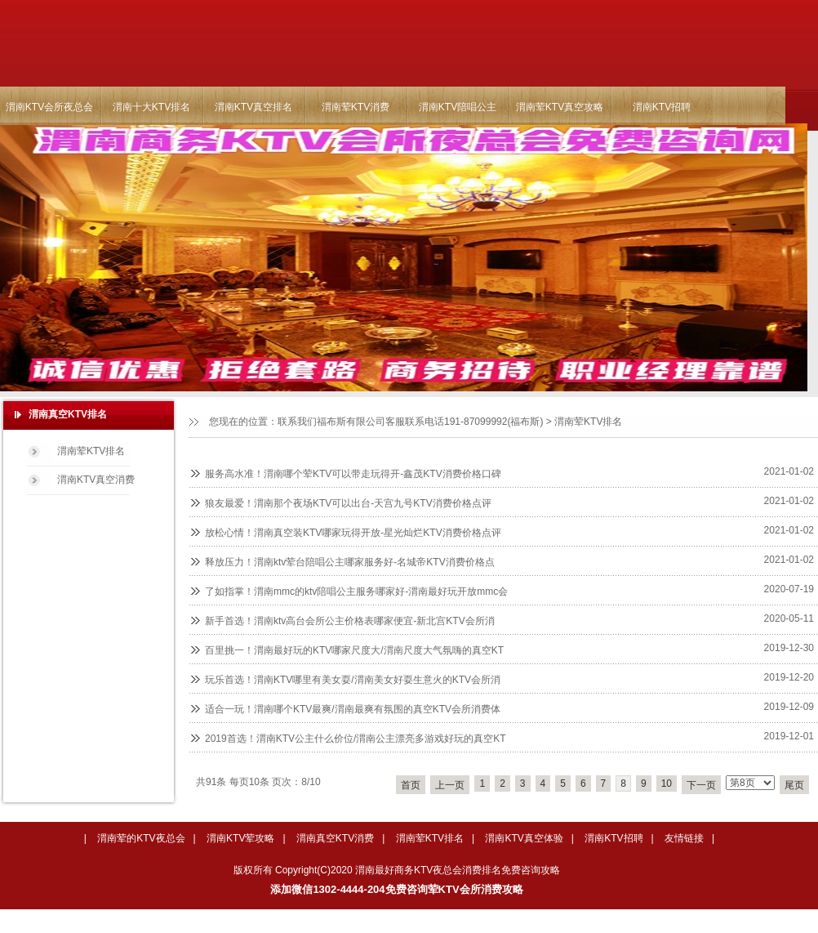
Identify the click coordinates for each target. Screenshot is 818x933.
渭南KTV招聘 (662, 107)
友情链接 (684, 838)
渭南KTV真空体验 (523, 838)
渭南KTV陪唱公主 (457, 107)
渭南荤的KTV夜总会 (140, 838)
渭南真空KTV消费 (335, 838)
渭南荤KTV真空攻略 (559, 107)
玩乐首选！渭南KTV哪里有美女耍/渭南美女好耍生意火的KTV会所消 (352, 679)
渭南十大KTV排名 (151, 107)
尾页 (794, 785)
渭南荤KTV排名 (588, 421)
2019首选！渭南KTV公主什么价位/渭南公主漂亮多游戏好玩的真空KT (355, 738)
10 (666, 783)
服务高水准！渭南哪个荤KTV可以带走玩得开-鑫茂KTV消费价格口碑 (353, 474)
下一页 (701, 785)
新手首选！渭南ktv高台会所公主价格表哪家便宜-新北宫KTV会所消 (350, 621)
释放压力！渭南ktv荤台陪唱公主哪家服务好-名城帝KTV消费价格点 (350, 562)
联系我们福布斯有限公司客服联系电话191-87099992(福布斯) (410, 421)
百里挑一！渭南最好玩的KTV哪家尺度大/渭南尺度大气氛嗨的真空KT (354, 650)
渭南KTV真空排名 (253, 107)
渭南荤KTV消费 (355, 107)
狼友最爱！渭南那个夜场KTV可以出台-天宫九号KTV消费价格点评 (348, 503)
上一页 (450, 785)
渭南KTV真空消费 (96, 479)
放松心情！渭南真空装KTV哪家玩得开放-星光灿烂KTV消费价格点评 (353, 532)
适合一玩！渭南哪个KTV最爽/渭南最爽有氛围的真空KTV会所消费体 (352, 709)
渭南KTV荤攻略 (240, 838)
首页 (410, 785)
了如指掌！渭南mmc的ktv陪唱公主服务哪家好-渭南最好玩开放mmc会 (356, 591)
